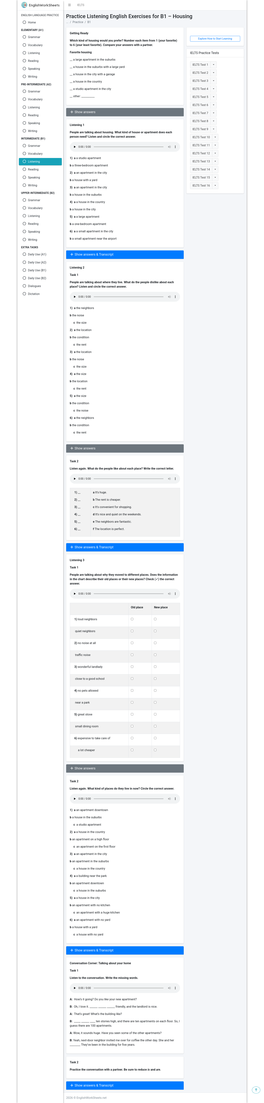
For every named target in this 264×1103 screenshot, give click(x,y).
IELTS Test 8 (200, 121)
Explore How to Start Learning (215, 38)
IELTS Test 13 (201, 161)
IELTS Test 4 (200, 89)
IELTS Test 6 (200, 105)
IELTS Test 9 (200, 129)
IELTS (80, 5)
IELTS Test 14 (201, 169)
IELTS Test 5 (200, 97)
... (67, 22)
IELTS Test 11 (201, 145)
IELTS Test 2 (200, 73)
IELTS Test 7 (200, 113)
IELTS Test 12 (201, 153)
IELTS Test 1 (200, 64)
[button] (69, 5)
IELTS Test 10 (201, 137)
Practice (78, 22)
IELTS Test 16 (201, 185)
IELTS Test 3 (200, 81)
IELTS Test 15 (201, 177)
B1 (89, 22)
